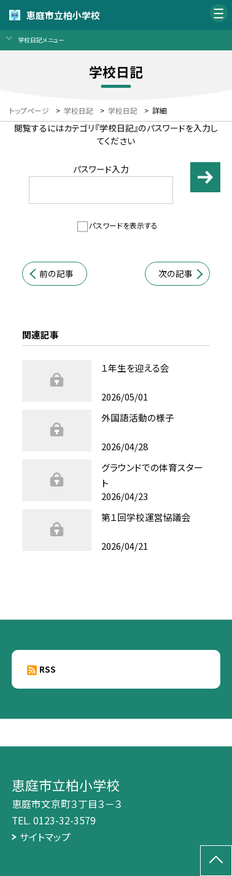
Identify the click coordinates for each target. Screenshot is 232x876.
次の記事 (175, 273)
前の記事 (56, 273)
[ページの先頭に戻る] (216, 860)
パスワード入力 (101, 183)
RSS (47, 669)
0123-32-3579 (64, 820)
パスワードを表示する (123, 225)
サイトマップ (45, 837)
